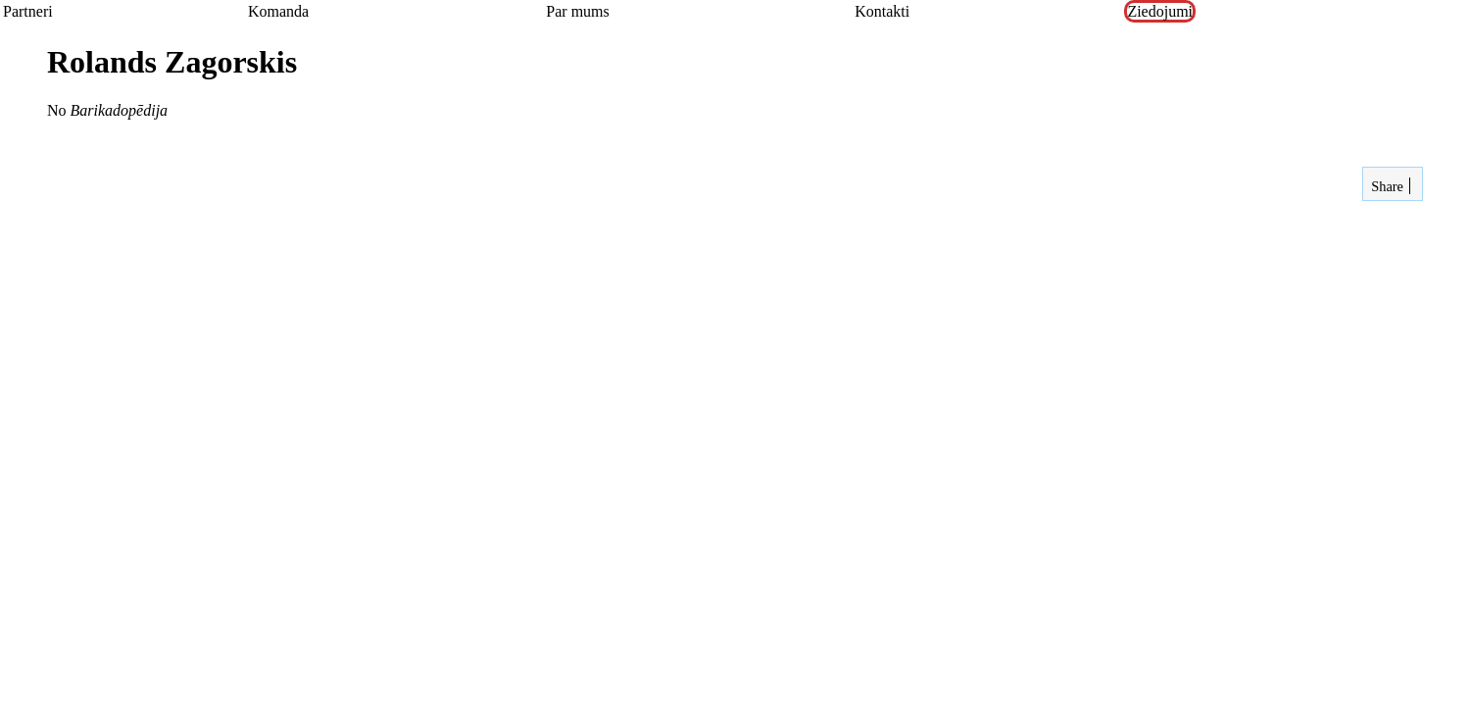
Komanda (278, 11)
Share (1385, 186)
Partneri (28, 11)
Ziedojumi (1160, 11)
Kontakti (882, 11)
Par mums (577, 11)
